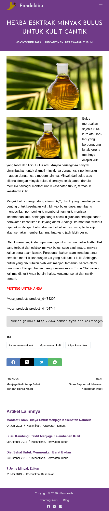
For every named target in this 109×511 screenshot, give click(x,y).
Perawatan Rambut (53, 425)
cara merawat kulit (21, 345)
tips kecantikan (78, 345)
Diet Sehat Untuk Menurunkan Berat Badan (39, 452)
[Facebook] (13, 362)
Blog (66, 500)
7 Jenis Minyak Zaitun (23, 468)
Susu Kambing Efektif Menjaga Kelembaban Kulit (43, 436)
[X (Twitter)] (27, 362)
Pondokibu (31, 5)
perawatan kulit (50, 345)
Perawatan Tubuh (79, 42)
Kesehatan (47, 474)
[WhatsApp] (55, 362)
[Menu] (100, 6)
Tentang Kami (49, 500)
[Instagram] (60, 506)
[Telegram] (41, 362)
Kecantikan (54, 42)
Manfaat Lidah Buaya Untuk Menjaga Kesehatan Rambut (49, 420)
